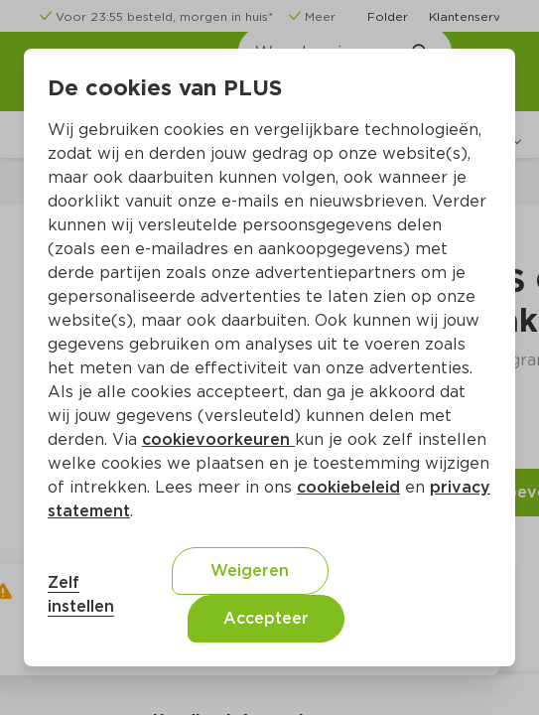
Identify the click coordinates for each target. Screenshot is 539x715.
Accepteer (266, 618)
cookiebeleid (348, 487)
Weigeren (249, 570)
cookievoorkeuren (218, 439)
